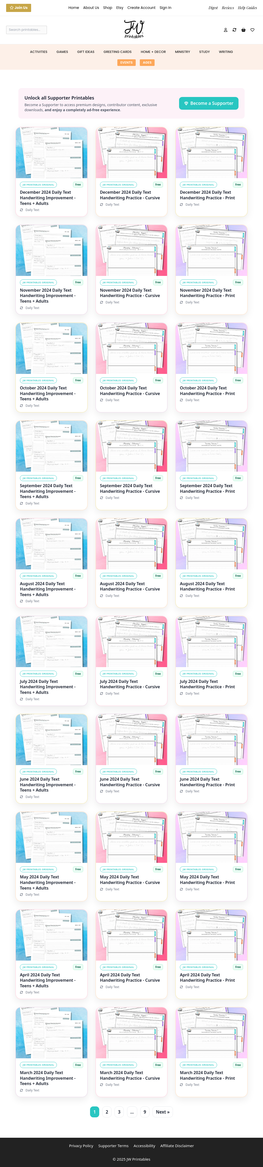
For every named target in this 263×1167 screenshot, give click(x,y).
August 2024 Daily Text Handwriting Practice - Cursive (130, 586)
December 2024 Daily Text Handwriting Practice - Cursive (130, 195)
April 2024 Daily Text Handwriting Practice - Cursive (130, 977)
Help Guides (247, 7)
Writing (226, 51)
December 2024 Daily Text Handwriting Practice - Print (207, 195)
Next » (163, 1112)
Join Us (19, 7)
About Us (91, 7)
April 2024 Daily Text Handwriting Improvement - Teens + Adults (48, 980)
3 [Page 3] (119, 1112)
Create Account (142, 7)
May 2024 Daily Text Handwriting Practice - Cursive (130, 879)
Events (126, 62)
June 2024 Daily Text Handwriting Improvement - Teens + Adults (48, 784)
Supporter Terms (113, 1145)
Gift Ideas (85, 51)
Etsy (119, 7)
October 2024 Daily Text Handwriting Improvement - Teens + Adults (48, 393)
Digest (213, 7)
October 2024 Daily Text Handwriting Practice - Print (207, 390)
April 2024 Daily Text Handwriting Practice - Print (207, 977)
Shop (107, 7)
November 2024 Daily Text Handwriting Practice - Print (207, 293)
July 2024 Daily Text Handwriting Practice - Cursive (130, 684)
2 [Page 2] (107, 1112)
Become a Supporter (208, 103)
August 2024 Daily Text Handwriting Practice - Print (207, 586)
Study (204, 51)
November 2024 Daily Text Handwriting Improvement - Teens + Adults (48, 295)
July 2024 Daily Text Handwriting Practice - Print (207, 684)
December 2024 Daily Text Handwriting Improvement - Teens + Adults (48, 197)
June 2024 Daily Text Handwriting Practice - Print (207, 782)
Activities (38, 51)
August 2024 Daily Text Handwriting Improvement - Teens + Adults (48, 589)
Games (62, 51)
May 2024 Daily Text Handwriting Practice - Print (207, 879)
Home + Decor (153, 51)
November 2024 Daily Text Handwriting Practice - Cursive (130, 293)
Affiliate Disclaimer (177, 1145)
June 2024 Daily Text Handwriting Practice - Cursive (130, 782)
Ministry (182, 51)
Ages (147, 62)
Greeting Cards (118, 51)
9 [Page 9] (145, 1112)
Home (73, 7)
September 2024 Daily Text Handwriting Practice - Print (207, 488)
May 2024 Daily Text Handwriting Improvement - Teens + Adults (48, 882)
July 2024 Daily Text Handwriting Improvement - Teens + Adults (48, 687)
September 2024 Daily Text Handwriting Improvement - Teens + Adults (48, 491)
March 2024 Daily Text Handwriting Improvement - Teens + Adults (48, 1078)
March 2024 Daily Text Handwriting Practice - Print (207, 1075)
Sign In (165, 7)
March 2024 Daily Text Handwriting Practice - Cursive (130, 1075)
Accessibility (144, 1145)
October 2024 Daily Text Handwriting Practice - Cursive (130, 390)
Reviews (228, 7)
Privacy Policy (81, 1145)
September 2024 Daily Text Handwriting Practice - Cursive (130, 488)
